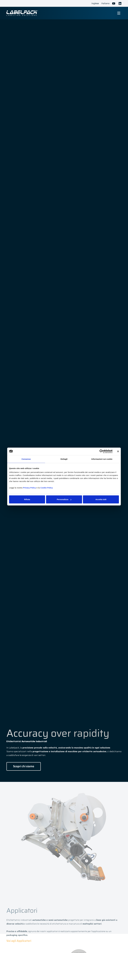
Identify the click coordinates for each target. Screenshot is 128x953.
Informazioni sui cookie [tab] (101, 459)
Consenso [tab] (26, 459)
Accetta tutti (100, 499)
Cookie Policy (46, 488)
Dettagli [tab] (63, 459)
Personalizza (64, 499)
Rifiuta (27, 499)
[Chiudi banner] (118, 451)
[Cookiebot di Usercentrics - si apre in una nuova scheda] (101, 451)
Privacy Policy (29, 488)
